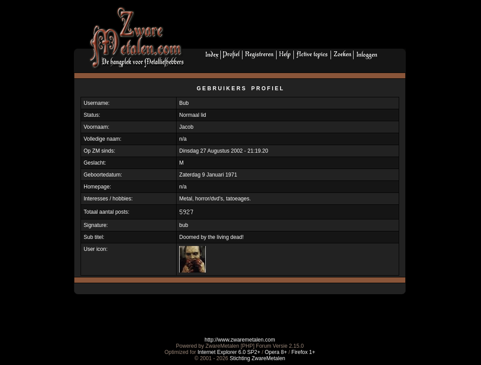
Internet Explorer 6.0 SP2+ (228, 352)
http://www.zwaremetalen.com (239, 340)
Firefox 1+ (304, 352)
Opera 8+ (276, 352)
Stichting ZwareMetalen (257, 358)
